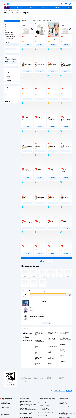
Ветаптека (60, 378)
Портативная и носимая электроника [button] (26, 332)
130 (51, 261)
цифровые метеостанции (63, 334)
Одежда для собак (61, 377)
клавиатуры (37, 356)
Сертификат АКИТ (24, 381)
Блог (47, 379)
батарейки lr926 (62, 351)
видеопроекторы (62, 357)
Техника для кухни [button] (25, 337)
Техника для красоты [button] (26, 336)
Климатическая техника (9, 34)
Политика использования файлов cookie (26, 380)
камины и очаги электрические (64, 332)
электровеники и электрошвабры (53, 332)
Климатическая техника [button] (26, 338)
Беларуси (16, 391)
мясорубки (49, 352)
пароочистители (38, 363)
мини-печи (49, 345)
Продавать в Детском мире (25, 373)
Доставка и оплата (23, 372)
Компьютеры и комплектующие (10, 28)
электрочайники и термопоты (52, 346)
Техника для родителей (9, 32)
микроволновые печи (51, 358)
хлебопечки (49, 347)
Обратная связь (23, 382)
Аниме (61, 365)
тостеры (49, 348)
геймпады (36, 346)
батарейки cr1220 (62, 354)
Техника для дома (8, 30)
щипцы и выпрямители (51, 338)
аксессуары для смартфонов (39, 341)
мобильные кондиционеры (64, 338)
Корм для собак (61, 376)
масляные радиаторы (63, 344)
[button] (69, 7)
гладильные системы (38, 357)
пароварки (49, 365)
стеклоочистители (50, 333)
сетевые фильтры (62, 349)
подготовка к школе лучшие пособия (64, 364)
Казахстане (12, 391)
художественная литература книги (65, 362)
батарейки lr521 (62, 350)
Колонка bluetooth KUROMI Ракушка (37, 309)
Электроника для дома (9, 38)
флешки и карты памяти (39, 345)
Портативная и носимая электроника (11, 26)
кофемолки (49, 353)
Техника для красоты (8, 24)
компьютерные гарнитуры (39, 348)
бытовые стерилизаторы (39, 359)
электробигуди (50, 337)
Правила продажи (23, 376)
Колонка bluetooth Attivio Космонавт (37, 316)
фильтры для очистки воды (64, 343)
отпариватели (37, 358)
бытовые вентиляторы (63, 333)
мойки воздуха (62, 337)
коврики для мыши (38, 347)
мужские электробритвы (51, 339)
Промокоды (23, 377)
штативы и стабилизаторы (39, 332)
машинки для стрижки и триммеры (53, 334)
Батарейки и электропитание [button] (27, 340)
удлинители (61, 345)
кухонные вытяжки (50, 362)
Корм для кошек (61, 373)
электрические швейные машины (40, 362)
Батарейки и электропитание (10, 36)
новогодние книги (62, 361)
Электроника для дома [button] (26, 341)
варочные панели (50, 356)
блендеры (49, 359)
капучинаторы (50, 364)
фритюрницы (50, 363)
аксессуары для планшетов (39, 342)
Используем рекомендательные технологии (10, 390)
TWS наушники (37, 334)
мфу (36, 352)
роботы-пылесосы (38, 364)
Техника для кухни (8, 22)
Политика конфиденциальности (26, 378)
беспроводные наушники (39, 333)
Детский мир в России (7, 391)
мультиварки (50, 351)
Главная (5, 10)
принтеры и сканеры (38, 353)
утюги (36, 365)
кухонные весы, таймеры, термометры (51, 343)
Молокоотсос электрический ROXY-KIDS (38, 301)
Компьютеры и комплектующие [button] (27, 333)
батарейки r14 (62, 355)
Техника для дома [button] (25, 334)
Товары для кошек (62, 372)
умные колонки (37, 339)
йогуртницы (49, 357)
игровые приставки (38, 340)
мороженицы (50, 340)
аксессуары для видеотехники (64, 360)
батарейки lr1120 (62, 356)
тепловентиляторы (62, 340)
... (49, 261)
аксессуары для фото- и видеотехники (39, 337)
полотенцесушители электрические (65, 339)
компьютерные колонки (39, 351)
